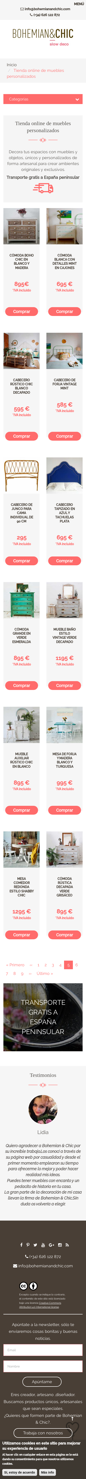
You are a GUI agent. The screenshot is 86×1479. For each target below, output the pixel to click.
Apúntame (42, 1381)
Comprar (21, 311)
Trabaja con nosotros (43, 1432)
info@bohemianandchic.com (44, 9)
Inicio (12, 64)
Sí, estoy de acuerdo (19, 1474)
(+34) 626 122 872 (44, 15)
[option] (43, 1151)
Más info (47, 1474)
